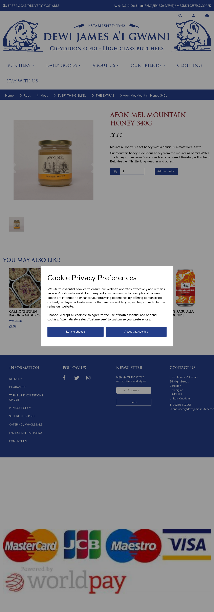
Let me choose (75, 332)
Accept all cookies (136, 332)
